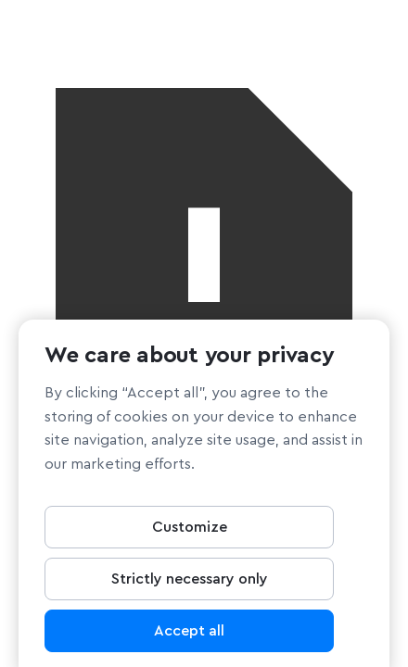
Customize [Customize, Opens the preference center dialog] (189, 530)
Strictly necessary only (189, 582)
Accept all (189, 634)
